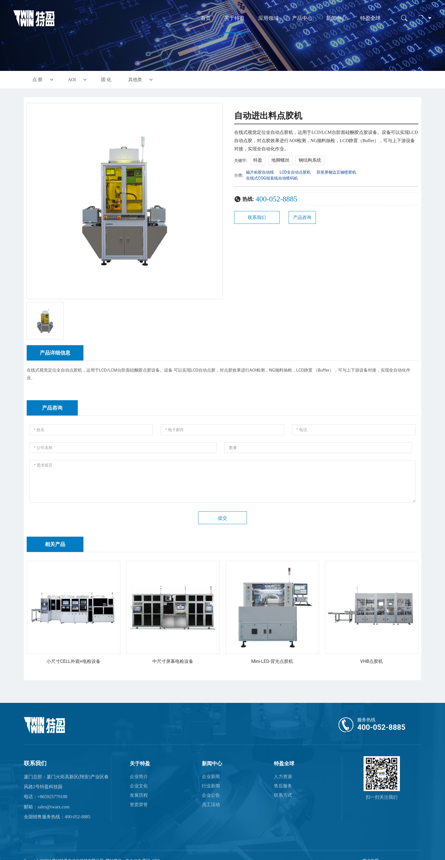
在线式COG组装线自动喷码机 (272, 178)
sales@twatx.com (53, 806)
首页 (206, 18)
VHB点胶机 (371, 661)
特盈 (257, 160)
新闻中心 (336, 18)
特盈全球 (370, 18)
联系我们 (35, 763)
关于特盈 (234, 18)
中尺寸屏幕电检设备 (172, 661)
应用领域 (268, 18)
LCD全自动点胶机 (295, 172)
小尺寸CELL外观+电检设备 (73, 661)
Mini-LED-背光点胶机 (272, 661)
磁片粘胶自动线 (260, 172)
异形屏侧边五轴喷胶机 (336, 172)
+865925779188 (52, 796)
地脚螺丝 (280, 160)
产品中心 (302, 18)
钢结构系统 (310, 160)
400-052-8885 (276, 199)
